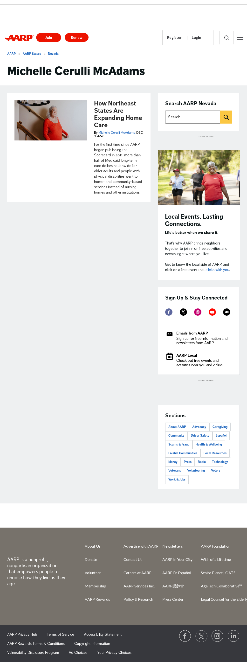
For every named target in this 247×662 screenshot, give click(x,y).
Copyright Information (92, 643)
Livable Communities (182, 453)
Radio (202, 462)
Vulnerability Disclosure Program (33, 652)
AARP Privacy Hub (22, 634)
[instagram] (197, 312)
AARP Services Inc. (139, 586)
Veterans (174, 471)
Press (188, 462)
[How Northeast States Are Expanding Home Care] (50, 120)
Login (196, 37)
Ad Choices (78, 652)
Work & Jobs (176, 479)
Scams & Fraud (178, 444)
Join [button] (48, 37)
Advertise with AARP (141, 546)
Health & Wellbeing (209, 444)
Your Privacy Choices (114, 652)
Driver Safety (200, 436)
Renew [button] (76, 37)
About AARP (177, 427)
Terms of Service (60, 634)
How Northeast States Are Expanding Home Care (118, 114)
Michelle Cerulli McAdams (116, 133)
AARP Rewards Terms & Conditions (36, 643)
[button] (240, 37)
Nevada (53, 54)
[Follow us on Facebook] (185, 636)
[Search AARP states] (192, 117)
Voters (215, 471)
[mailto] (226, 312)
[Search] (226, 117)
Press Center (173, 599)
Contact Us (133, 559)
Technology (220, 462)
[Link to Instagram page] (218, 636)
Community (176, 436)
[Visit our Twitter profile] (201, 636)
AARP (11, 54)
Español (221, 436)
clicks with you (217, 269)
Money (173, 462)
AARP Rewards (97, 599)
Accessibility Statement (103, 634)
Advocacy (199, 427)
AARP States (32, 54)
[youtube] (212, 312)
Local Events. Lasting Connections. (194, 220)
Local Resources (215, 453)
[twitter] (183, 312)
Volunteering (196, 471)
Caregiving (220, 427)
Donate (91, 559)
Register (174, 37)
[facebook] (168, 312)
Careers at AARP (137, 572)
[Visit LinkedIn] (234, 636)
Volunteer (93, 572)
